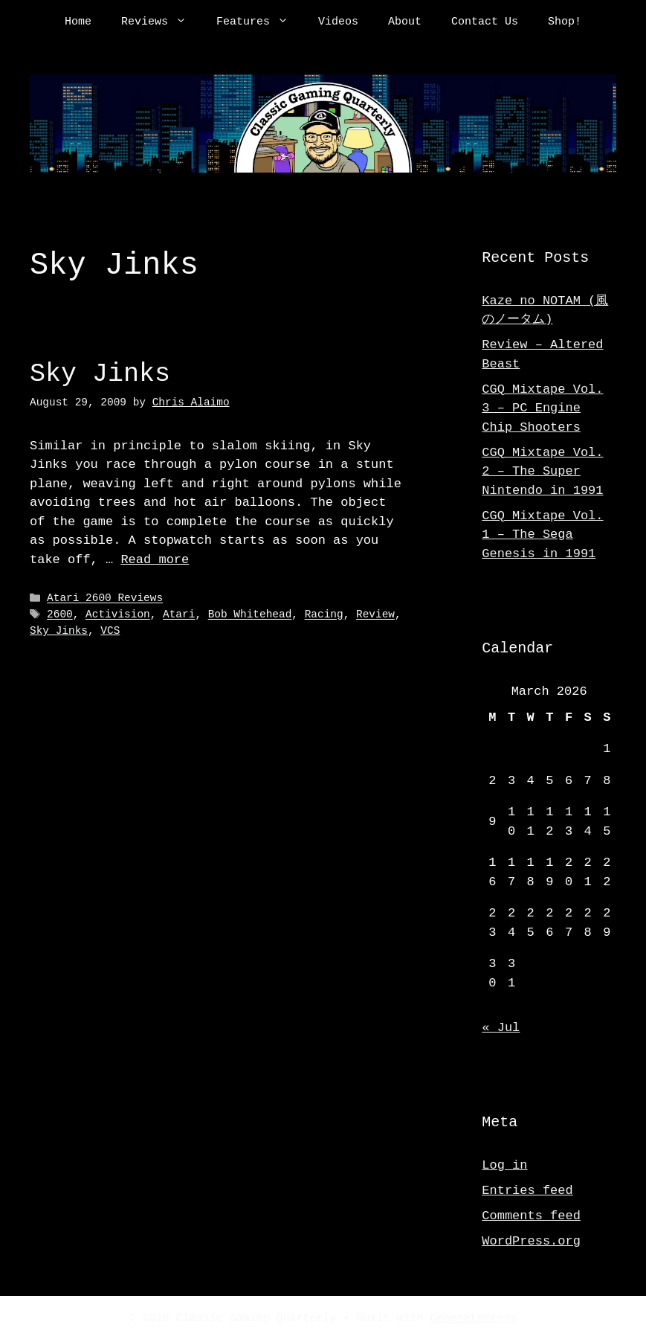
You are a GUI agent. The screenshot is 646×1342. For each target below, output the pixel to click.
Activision (117, 615)
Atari (179, 615)
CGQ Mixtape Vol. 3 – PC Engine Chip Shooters (542, 408)
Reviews (161, 22)
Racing (324, 615)
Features (259, 22)
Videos (338, 22)
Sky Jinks (100, 373)
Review (375, 615)
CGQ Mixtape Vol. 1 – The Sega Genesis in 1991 (542, 534)
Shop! (564, 22)
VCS (110, 631)
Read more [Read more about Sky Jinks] (154, 559)
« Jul (501, 1027)
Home (78, 22)
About (404, 22)
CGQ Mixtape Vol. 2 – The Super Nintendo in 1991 (542, 471)
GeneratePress (473, 1319)
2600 (60, 615)
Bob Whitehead (250, 615)
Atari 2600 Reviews (105, 598)
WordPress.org (531, 1241)
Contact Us (484, 22)
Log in (504, 1165)
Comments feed (531, 1215)
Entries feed (527, 1190)
